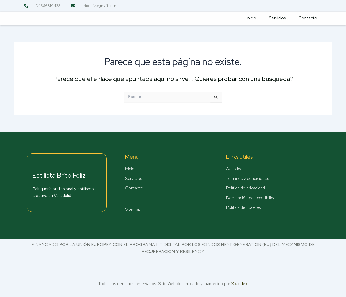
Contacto (307, 18)
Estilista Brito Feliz (59, 175)
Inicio (250, 18)
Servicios (276, 18)
